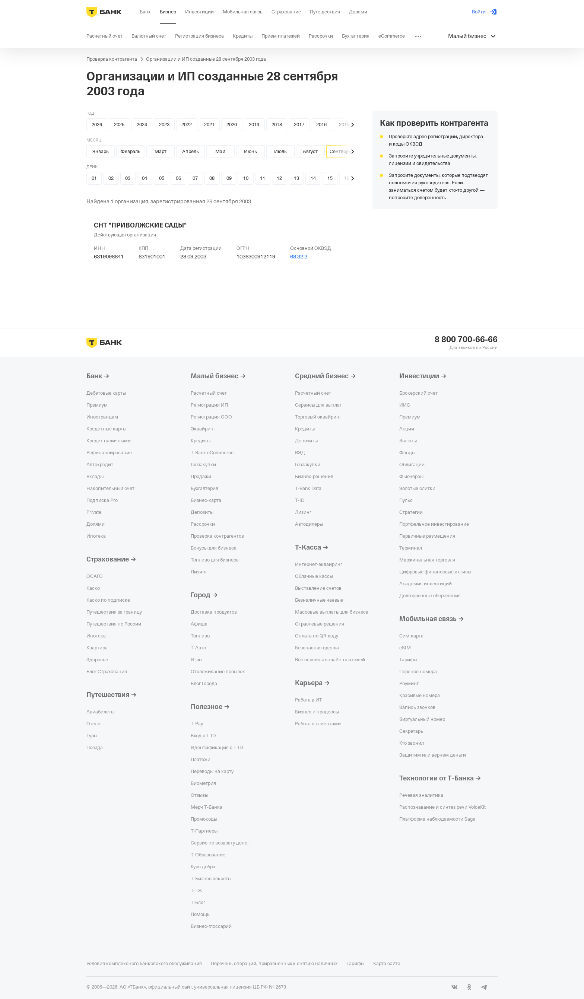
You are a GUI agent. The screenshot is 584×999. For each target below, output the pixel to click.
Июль (280, 151)
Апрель (190, 151)
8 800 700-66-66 (466, 339)
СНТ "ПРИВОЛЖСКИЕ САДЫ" (140, 225)
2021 (209, 124)
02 (111, 178)
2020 (231, 124)
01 (94, 178)
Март (160, 151)
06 (178, 178)
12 (279, 178)
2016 (321, 124)
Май (220, 151)
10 (245, 178)
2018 (277, 124)
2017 (299, 124)
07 (195, 178)
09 (229, 178)
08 (212, 178)
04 (144, 178)
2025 (119, 124)
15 (330, 178)
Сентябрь (340, 151)
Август (310, 151)
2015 (344, 124)
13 (296, 178)
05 (161, 178)
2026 (97, 124)
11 (262, 178)
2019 (254, 124)
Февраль (130, 151)
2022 (186, 124)
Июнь (250, 151)
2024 (142, 124)
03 (127, 178)
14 (313, 178)
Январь (100, 151)
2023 (164, 124)
